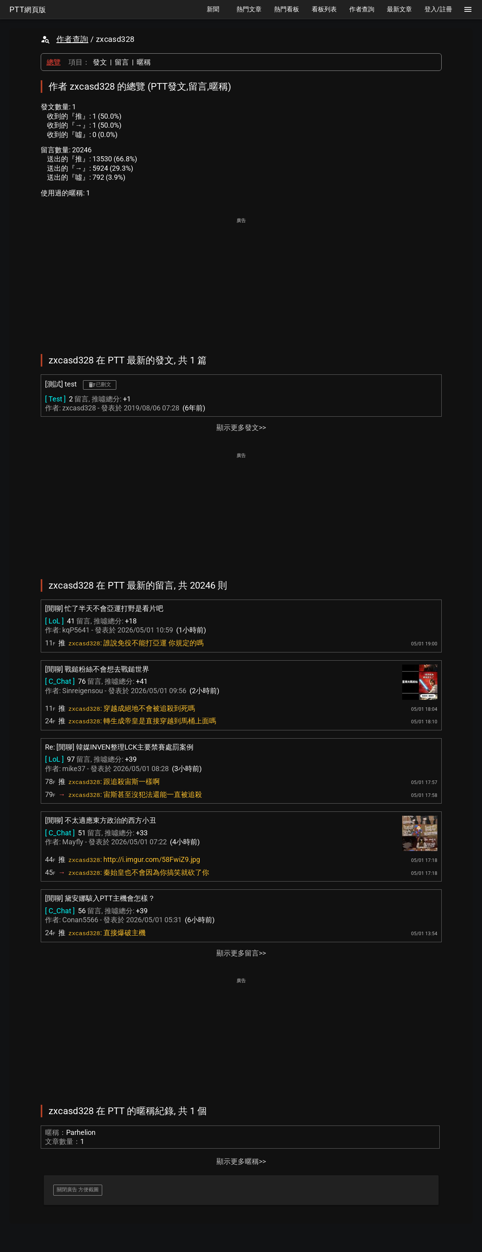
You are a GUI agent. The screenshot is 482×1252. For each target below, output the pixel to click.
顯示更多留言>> (241, 953)
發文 (100, 62)
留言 (122, 62)
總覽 (54, 62)
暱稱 (144, 62)
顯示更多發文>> (241, 427)
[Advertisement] (241, 280)
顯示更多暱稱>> (241, 1161)
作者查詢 (72, 39)
